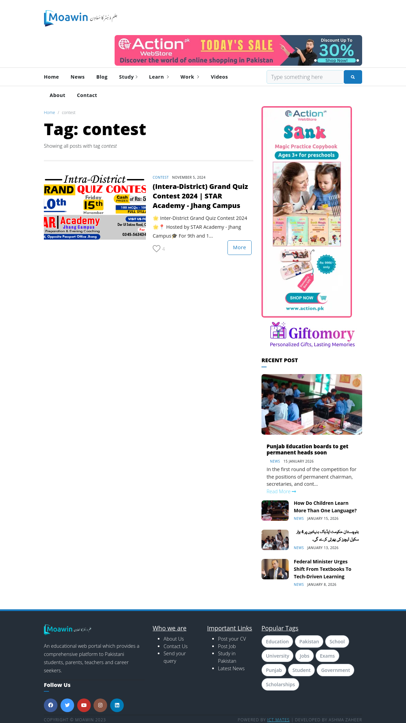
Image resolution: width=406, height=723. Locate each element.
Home (51, 77)
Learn (159, 77)
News (78, 77)
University (277, 656)
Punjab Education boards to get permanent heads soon (307, 449)
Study (128, 77)
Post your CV (232, 639)
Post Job (227, 646)
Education (277, 641)
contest (161, 177)
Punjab (274, 670)
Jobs (304, 656)
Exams (327, 656)
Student (301, 670)
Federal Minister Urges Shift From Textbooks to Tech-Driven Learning (322, 569)
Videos (219, 77)
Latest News (231, 668)
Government (335, 670)
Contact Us (176, 646)
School (337, 641)
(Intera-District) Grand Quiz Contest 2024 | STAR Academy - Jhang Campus (200, 196)
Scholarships (280, 684)
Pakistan (309, 641)
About (57, 95)
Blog (101, 77)
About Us (174, 639)
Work (190, 77)
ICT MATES (278, 720)
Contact (87, 95)
